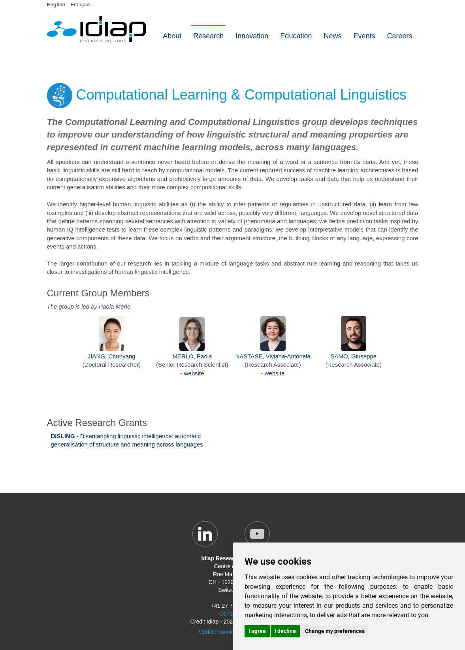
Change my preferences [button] (335, 631)
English (56, 5)
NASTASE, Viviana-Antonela (272, 356)
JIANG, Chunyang (112, 356)
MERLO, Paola (192, 356)
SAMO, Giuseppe (353, 356)
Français (80, 5)
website (194, 373)
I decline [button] (285, 631)
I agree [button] (257, 631)
